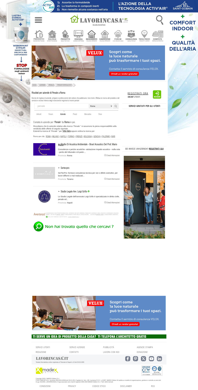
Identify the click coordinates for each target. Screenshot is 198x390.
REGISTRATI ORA (138, 93)
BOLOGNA (88, 136)
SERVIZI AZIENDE (77, 347)
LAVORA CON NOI (111, 352)
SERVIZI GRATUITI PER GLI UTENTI (144, 106)
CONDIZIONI (45, 386)
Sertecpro (65, 168)
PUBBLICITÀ (108, 347)
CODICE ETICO (99, 386)
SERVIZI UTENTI (43, 347)
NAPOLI (63, 136)
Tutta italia (66, 131)
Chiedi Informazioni (112, 155)
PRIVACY (72, 386)
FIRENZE (79, 136)
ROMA (48, 136)
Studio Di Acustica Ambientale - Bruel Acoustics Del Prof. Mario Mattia (87, 144)
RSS (153, 386)
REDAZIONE (41, 352)
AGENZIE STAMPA (145, 347)
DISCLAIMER (126, 386)
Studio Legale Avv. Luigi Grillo (74, 191)
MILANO (55, 136)
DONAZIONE (142, 352)
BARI (113, 136)
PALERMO (106, 136)
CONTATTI (74, 352)
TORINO (71, 136)
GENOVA (97, 136)
